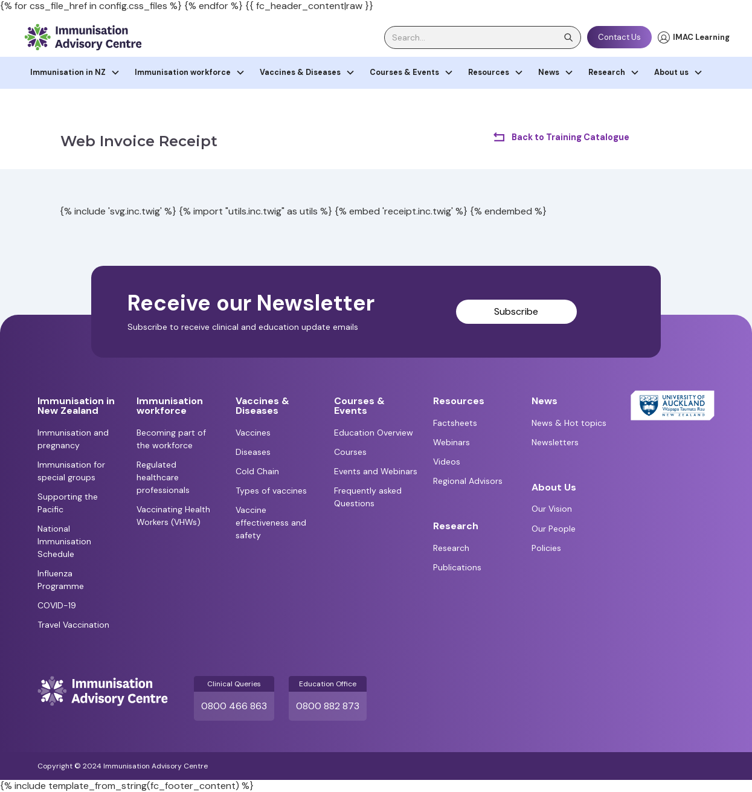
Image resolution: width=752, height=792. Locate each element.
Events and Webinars (375, 471)
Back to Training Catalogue (570, 137)
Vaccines (253, 432)
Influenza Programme (60, 579)
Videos (446, 461)
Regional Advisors (468, 480)
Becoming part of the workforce (171, 439)
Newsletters (555, 442)
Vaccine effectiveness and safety (271, 522)
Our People (554, 528)
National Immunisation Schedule (64, 541)
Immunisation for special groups (71, 471)
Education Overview (373, 432)
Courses (350, 451)
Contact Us (619, 37)
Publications (457, 567)
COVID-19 (56, 605)
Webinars (451, 442)
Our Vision (552, 508)
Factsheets (455, 422)
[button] (75, 73)
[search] (482, 37)
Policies (546, 547)
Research (451, 547)
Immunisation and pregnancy (73, 439)
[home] (83, 37)
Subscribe (516, 311)
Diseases (253, 451)
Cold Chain (257, 471)
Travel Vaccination (73, 624)
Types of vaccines (271, 490)
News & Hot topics (569, 422)
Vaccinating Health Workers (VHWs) (173, 515)
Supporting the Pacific (67, 503)
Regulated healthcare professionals (163, 477)
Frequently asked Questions (368, 497)
